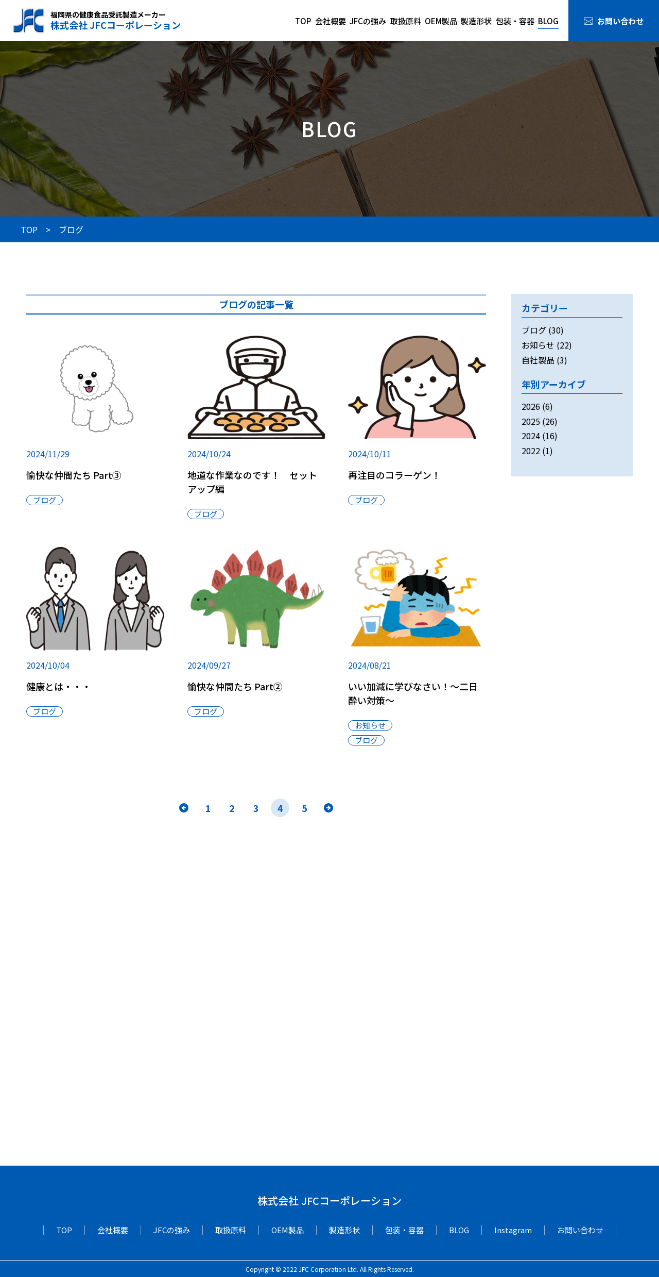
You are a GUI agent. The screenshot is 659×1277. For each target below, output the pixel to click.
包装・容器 (515, 20)
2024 (531, 435)
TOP (303, 20)
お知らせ (370, 725)
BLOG (548, 20)
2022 (531, 450)
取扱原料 (405, 20)
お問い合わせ (620, 20)
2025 (531, 421)
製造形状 (476, 20)
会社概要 (330, 20)
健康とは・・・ (58, 686)
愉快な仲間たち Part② (235, 686)
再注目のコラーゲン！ (394, 475)
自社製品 (538, 360)
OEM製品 (441, 20)
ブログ (44, 500)
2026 (531, 406)
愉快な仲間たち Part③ (74, 475)
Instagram (513, 1229)
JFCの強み (368, 20)
